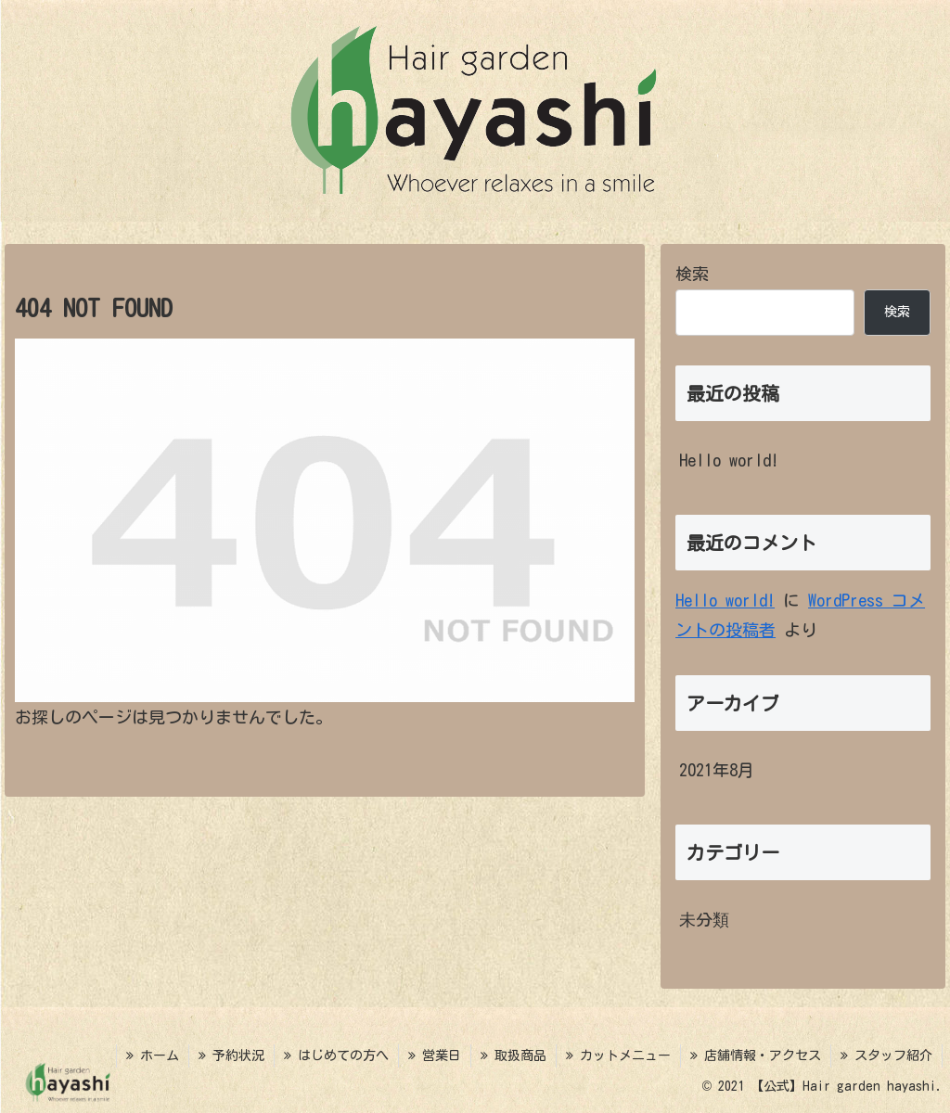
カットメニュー (618, 1055)
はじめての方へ (336, 1055)
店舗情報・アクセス (755, 1055)
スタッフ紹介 (886, 1055)
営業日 (434, 1055)
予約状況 (231, 1055)
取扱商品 (513, 1055)
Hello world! (728, 460)
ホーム (152, 1055)
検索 (692, 273)
